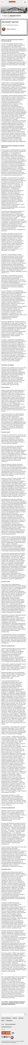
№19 (8, 1033)
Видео (2, 1020)
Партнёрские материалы (6, 1026)
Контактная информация (10, 1024)
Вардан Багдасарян (11, 29)
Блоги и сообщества (6, 1018)
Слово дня (20, 1018)
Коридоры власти (15, 15)
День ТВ (3, 1029)
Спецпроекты (9, 1020)
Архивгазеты (13, 1033)
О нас (2, 1024)
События (15, 1018)
